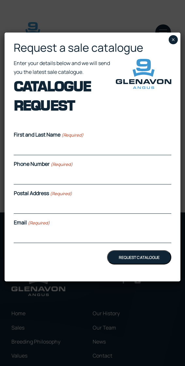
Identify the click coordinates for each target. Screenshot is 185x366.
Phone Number (43, 164)
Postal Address (43, 193)
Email (32, 222)
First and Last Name (49, 134)
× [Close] (173, 39)
